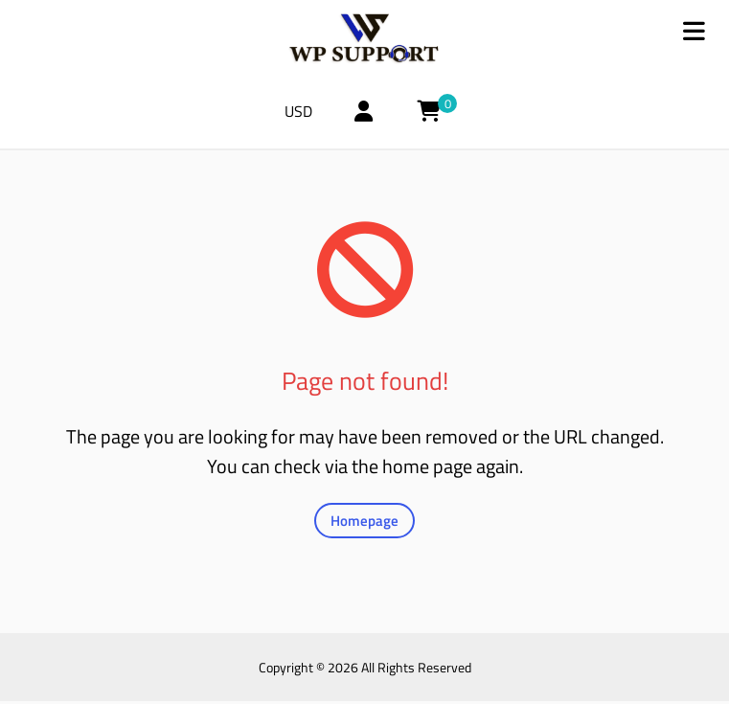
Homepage (364, 523)
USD (305, 113)
